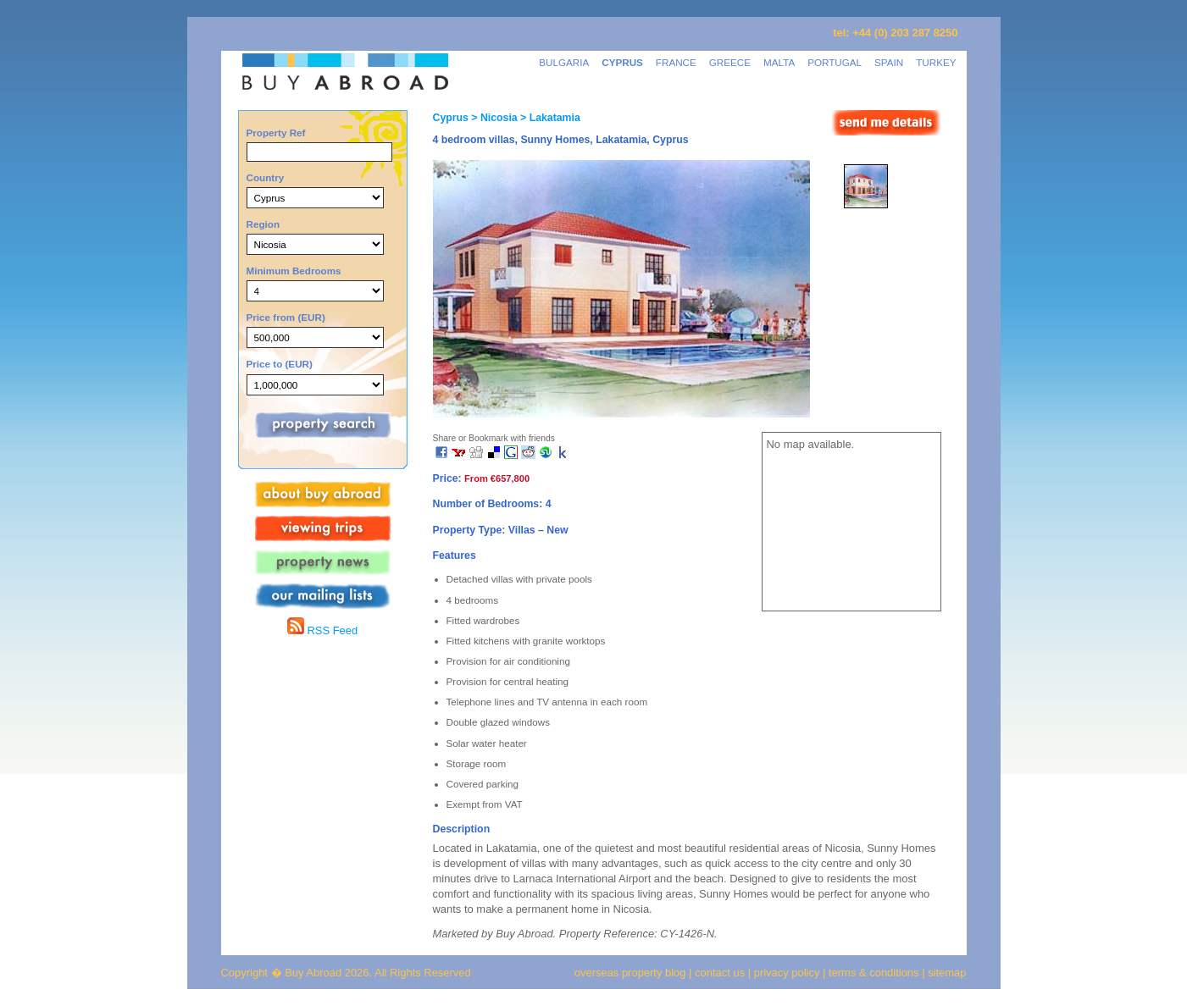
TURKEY (936, 62)
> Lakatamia (549, 118)
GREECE (730, 62)
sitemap (946, 972)
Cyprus (451, 118)
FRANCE (676, 62)
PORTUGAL (834, 62)
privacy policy (787, 972)
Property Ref (276, 132)
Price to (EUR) (280, 363)
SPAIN (888, 62)
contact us (720, 972)
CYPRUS (622, 62)
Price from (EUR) (286, 317)
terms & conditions (875, 972)
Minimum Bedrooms (294, 270)
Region (263, 223)
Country (266, 177)
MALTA (779, 62)
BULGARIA (564, 62)
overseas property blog (630, 972)
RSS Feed (322, 630)
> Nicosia (493, 118)
